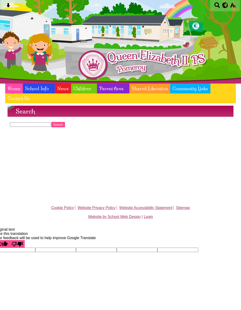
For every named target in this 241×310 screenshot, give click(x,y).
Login (148, 217)
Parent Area (111, 88)
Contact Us (18, 98)
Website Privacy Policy (97, 208)
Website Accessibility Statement (146, 208)
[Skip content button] (8, 7)
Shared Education (150, 88)
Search (58, 124)
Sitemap (183, 208)
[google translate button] (225, 5)
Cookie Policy (62, 208)
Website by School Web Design (114, 217)
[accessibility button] (232, 7)
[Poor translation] (17, 244)
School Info (37, 88)
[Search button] (217, 7)
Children (82, 88)
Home (14, 88)
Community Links (190, 88)
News (63, 88)
